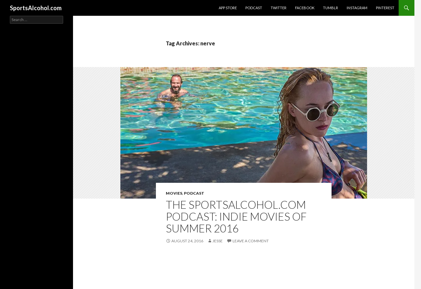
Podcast (253, 8)
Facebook (304, 8)
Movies (174, 193)
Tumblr (330, 8)
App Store (228, 8)
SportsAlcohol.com (36, 8)
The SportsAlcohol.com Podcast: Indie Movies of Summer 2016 (236, 216)
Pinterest (385, 8)
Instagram (357, 8)
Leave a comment (251, 240)
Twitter (278, 8)
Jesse (217, 240)
